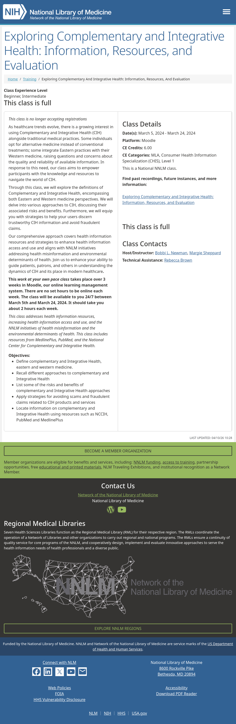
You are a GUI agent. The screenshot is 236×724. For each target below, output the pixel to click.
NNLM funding (147, 462)
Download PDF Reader (176, 693)
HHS (122, 713)
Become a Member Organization (118, 451)
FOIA (59, 693)
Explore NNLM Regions (118, 628)
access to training (179, 462)
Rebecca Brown (178, 260)
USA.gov (139, 713)
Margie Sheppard (205, 253)
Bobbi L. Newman (171, 253)
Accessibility (176, 688)
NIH (107, 713)
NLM (93, 713)
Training (29, 79)
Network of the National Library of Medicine (118, 495)
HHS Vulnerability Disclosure (59, 699)
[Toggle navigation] (226, 11)
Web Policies (59, 688)
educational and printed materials (70, 467)
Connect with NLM (59, 662)
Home (13, 79)
